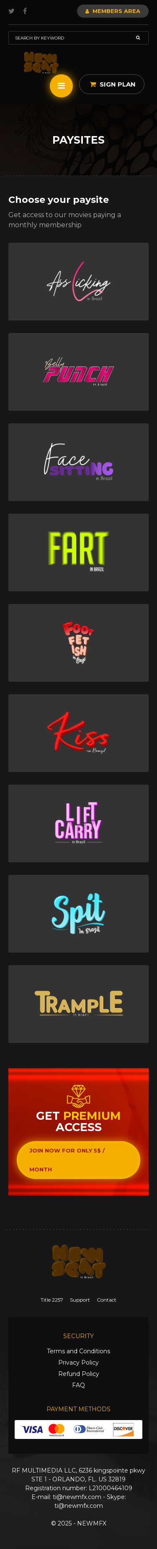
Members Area (112, 11)
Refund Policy (78, 1374)
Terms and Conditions (78, 1351)
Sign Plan (113, 84)
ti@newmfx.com (77, 1497)
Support (80, 1300)
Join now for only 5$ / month (67, 1160)
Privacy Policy (78, 1362)
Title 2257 (52, 1300)
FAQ (78, 1385)
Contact (106, 1300)
